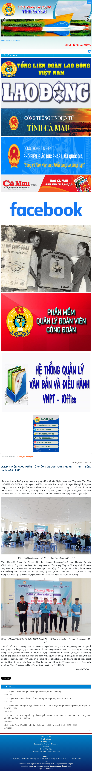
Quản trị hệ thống (45, 769)
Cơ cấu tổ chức (8, 457)
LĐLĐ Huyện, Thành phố (24, 457)
